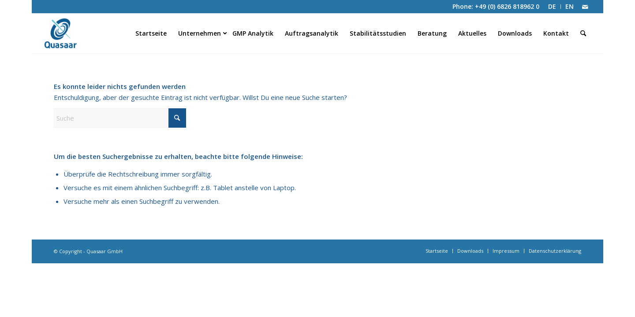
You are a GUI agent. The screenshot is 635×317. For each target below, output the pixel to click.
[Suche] (583, 33)
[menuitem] (552, 6)
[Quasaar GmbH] (73, 33)
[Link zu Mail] (585, 6)
